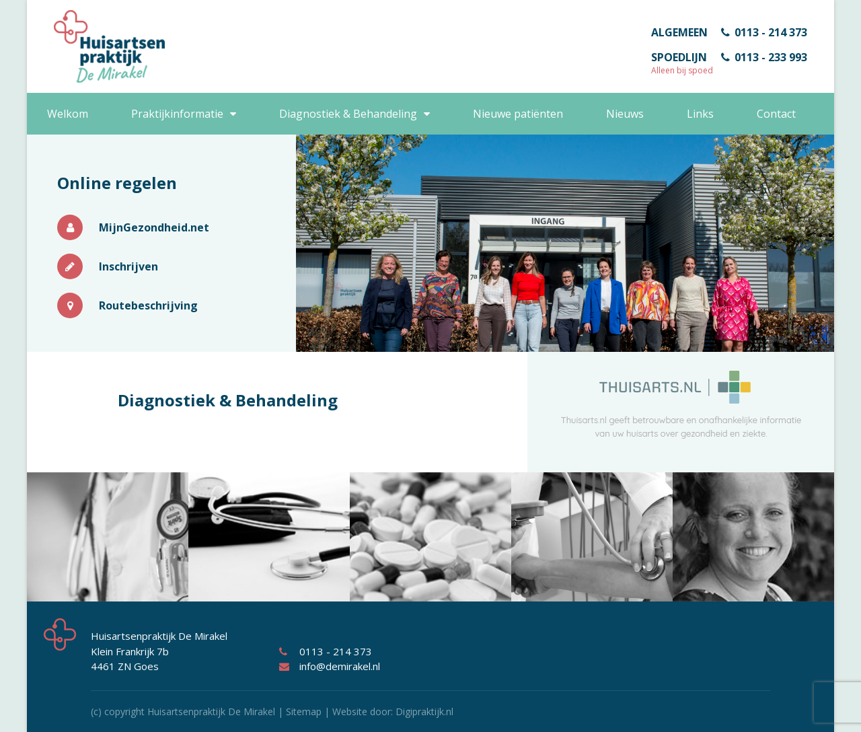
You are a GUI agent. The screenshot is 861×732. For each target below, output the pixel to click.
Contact (776, 113)
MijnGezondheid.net (133, 227)
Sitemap (304, 711)
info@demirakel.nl (329, 666)
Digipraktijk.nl (424, 711)
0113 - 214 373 (764, 32)
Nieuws (625, 113)
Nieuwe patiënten (518, 113)
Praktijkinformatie (177, 113)
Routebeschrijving (127, 305)
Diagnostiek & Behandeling (348, 113)
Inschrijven (107, 266)
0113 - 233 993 (764, 57)
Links (700, 113)
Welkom (67, 113)
